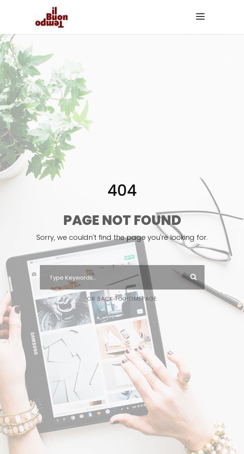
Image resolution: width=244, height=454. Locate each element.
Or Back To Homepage (122, 299)
